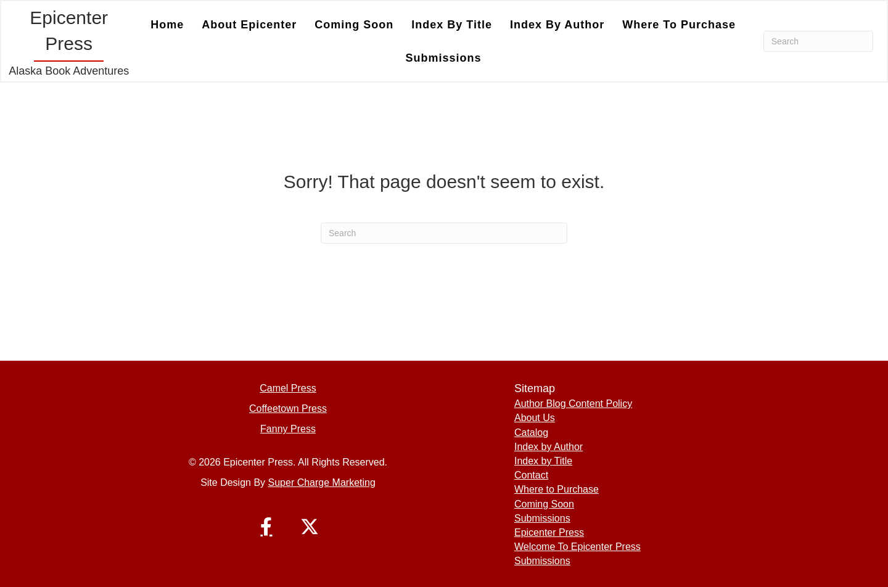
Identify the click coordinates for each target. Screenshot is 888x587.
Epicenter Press (549, 532)
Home (167, 24)
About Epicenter (249, 24)
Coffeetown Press (288, 408)
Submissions (444, 58)
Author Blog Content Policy (573, 403)
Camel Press (288, 388)
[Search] (818, 41)
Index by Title (451, 24)
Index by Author (557, 24)
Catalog (531, 432)
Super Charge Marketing (322, 482)
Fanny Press (288, 429)
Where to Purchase (679, 24)
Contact (531, 475)
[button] (266, 526)
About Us (534, 418)
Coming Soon (353, 24)
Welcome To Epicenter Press (577, 546)
